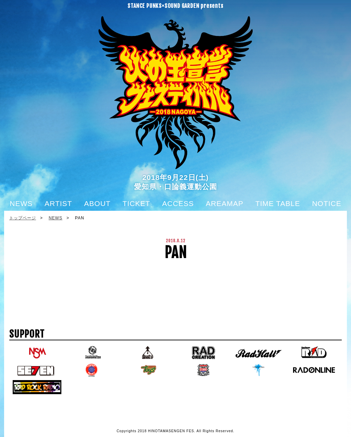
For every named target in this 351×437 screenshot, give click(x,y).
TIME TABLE (277, 203)
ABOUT (97, 203)
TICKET (136, 203)
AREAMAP (224, 203)
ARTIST (58, 203)
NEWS (21, 203)
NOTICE (326, 203)
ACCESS (178, 203)
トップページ (22, 218)
